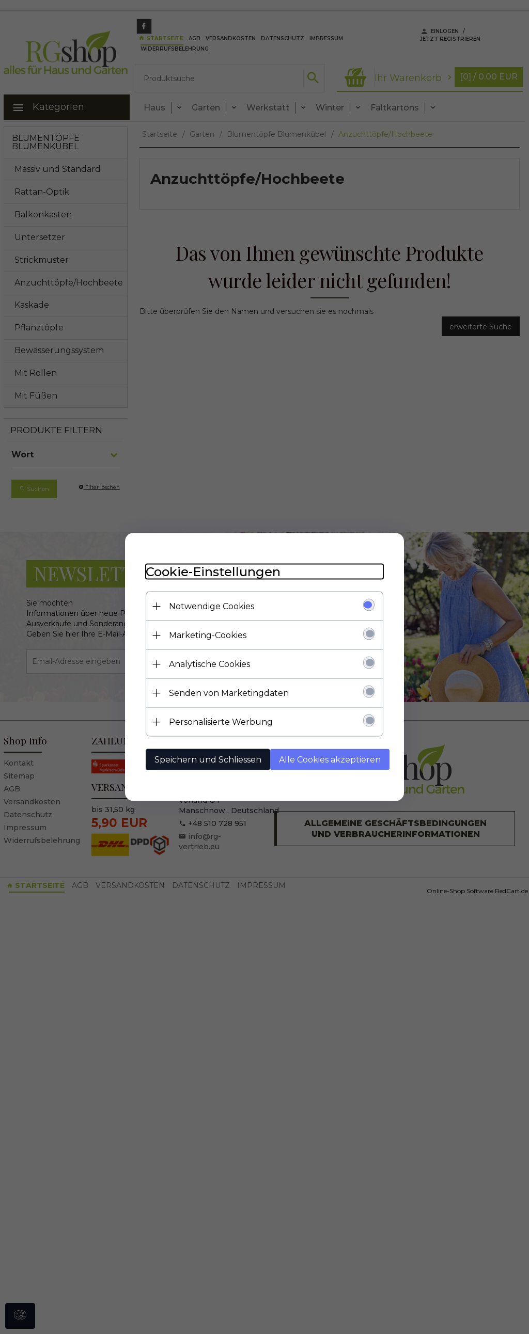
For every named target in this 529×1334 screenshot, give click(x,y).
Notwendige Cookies (211, 606)
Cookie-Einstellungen (213, 571)
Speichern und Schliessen (207, 760)
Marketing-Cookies (207, 635)
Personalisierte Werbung (221, 722)
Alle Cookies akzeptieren (330, 760)
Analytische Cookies (209, 664)
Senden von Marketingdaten (229, 693)
